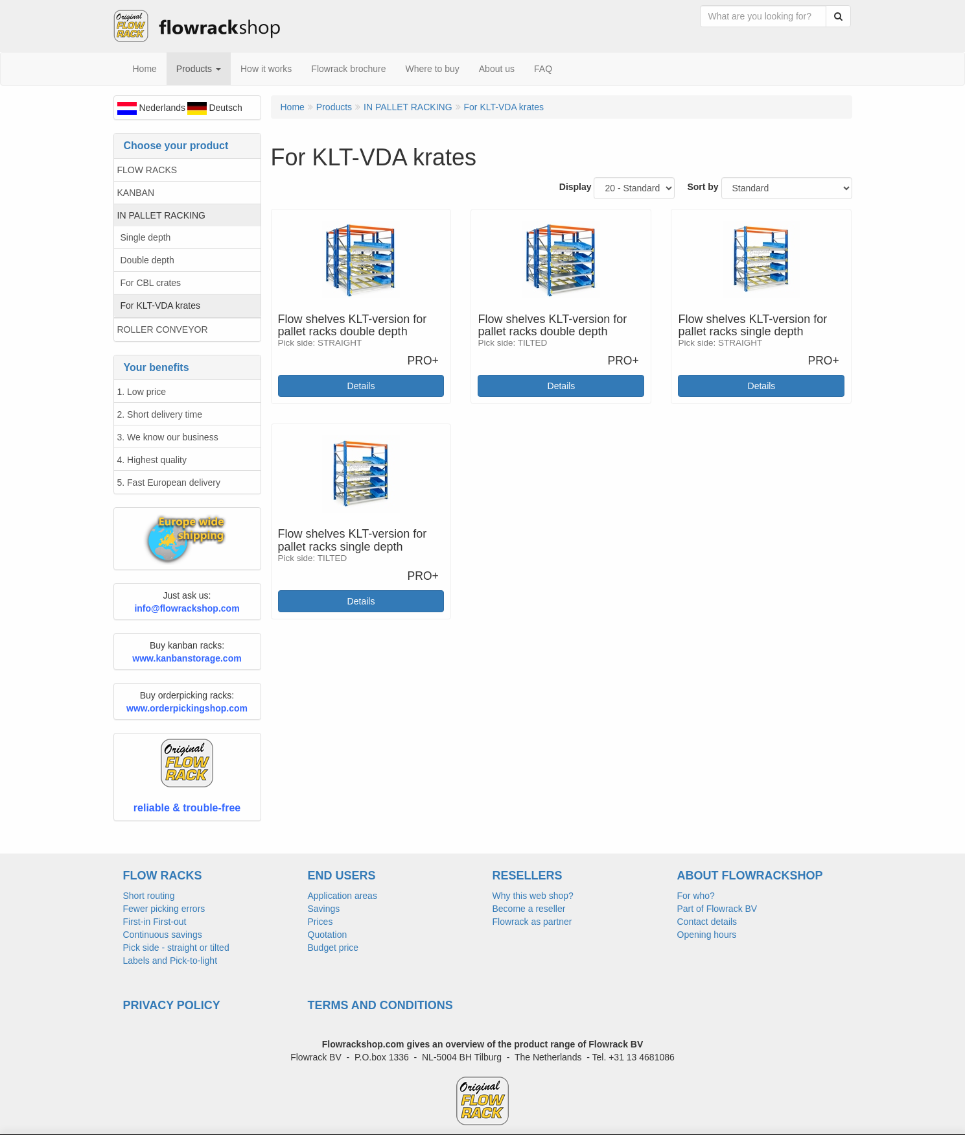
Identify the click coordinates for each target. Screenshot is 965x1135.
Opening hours (707, 934)
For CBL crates (151, 283)
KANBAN (136, 192)
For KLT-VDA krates (160, 305)
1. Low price (141, 392)
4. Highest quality (152, 460)
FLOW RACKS (147, 170)
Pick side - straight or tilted (176, 947)
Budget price (333, 947)
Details (361, 386)
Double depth (147, 260)
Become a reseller (529, 908)
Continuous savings (162, 934)
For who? (696, 895)
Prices (320, 921)
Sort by (702, 187)
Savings (324, 908)
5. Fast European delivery (169, 482)
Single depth (146, 237)
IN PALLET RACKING (161, 215)
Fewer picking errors (164, 908)
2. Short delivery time (160, 414)
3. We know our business (167, 437)
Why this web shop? (533, 895)
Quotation (327, 934)
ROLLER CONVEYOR (162, 329)
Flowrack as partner (532, 921)
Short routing (149, 895)
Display (575, 187)
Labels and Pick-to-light (170, 960)
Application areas (342, 895)
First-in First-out (155, 921)
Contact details (707, 921)
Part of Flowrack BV (717, 908)
